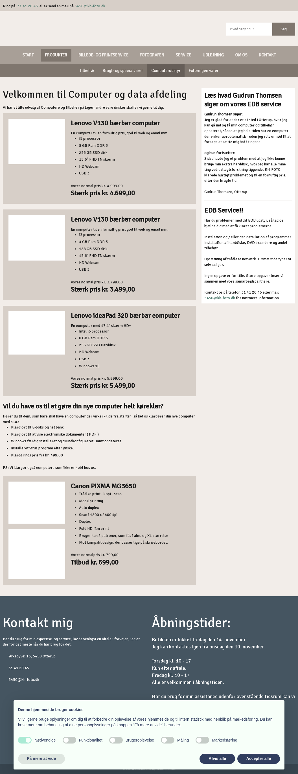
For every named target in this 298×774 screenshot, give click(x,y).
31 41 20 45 (27, 6)
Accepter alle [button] (258, 758)
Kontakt (267, 55)
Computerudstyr (165, 70)
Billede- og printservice (103, 55)
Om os (241, 55)
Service (183, 55)
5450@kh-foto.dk (89, 6)
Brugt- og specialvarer (123, 70)
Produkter (56, 55)
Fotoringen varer (203, 70)
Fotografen (152, 55)
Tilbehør (87, 70)
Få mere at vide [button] (41, 758)
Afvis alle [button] (217, 758)
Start (28, 55)
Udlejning (213, 55)
